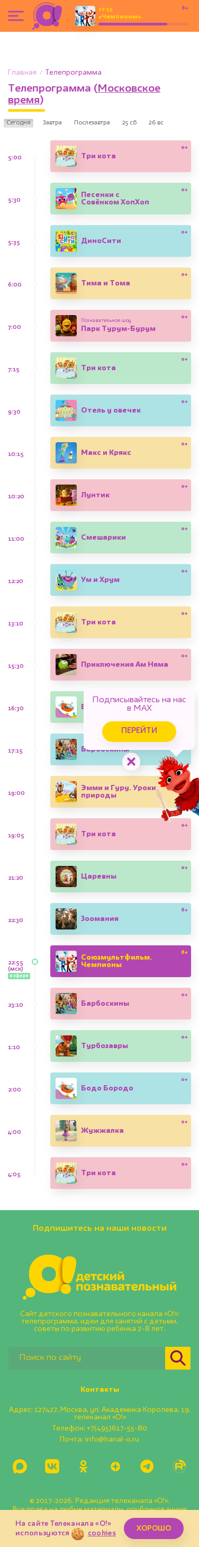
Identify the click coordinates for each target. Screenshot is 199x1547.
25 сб (129, 123)
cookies (102, 1533)
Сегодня (18, 123)
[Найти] (178, 1358)
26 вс (156, 123)
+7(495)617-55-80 (117, 1428)
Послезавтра (92, 123)
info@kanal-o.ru (112, 1439)
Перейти (139, 731)
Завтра (52, 123)
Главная (22, 72)
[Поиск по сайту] (86, 1358)
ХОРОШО (154, 1528)
